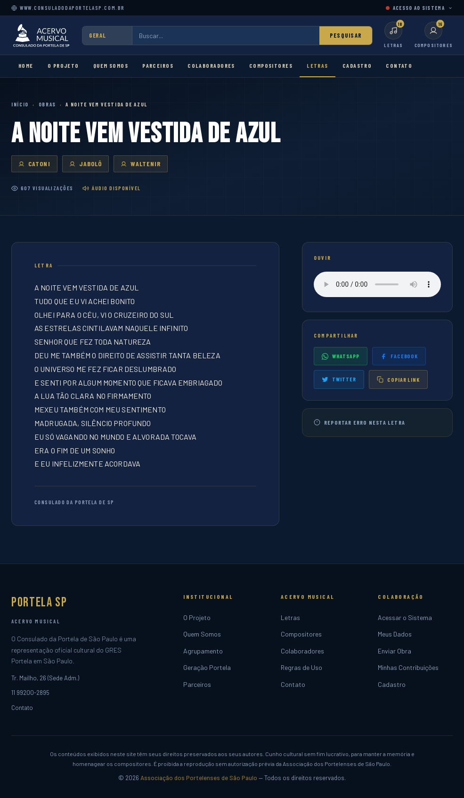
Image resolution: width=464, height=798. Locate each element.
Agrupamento (203, 651)
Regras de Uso (301, 667)
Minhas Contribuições (408, 667)
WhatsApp (340, 356)
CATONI (34, 164)
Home (25, 65)
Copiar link (398, 379)
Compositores (271, 65)
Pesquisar (346, 35)
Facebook (399, 356)
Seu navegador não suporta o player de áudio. (377, 284)
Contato (399, 65)
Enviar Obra (394, 651)
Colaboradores (211, 65)
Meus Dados (395, 634)
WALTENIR (141, 164)
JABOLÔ (85, 164)
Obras (47, 104)
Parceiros (157, 65)
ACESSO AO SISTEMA (419, 8)
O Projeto (63, 65)
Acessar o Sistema (405, 617)
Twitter (339, 379)
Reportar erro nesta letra (359, 422)
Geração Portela (207, 667)
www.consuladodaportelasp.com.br (68, 8)
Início (20, 104)
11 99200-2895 (30, 692)
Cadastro (357, 65)
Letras (317, 65)
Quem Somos (110, 65)
